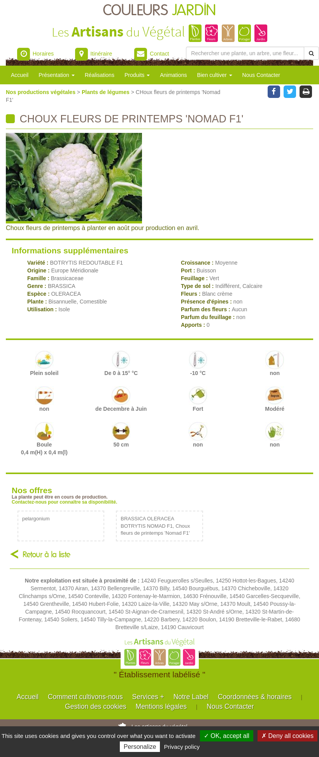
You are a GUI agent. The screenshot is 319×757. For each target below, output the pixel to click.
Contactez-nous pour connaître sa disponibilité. (64, 502)
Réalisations (99, 75)
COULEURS (159, 10)
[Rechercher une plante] (245, 53)
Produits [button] (137, 75)
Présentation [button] (57, 75)
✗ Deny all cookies (287, 736)
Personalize (140, 746)
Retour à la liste (46, 555)
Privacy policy (182, 746)
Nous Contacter (261, 75)
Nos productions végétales (41, 92)
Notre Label (191, 697)
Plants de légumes (106, 92)
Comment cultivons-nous (85, 697)
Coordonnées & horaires (255, 697)
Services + (148, 697)
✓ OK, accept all (226, 736)
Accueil (19, 75)
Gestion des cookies (95, 706)
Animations (173, 75)
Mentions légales (161, 706)
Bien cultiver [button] (214, 75)
